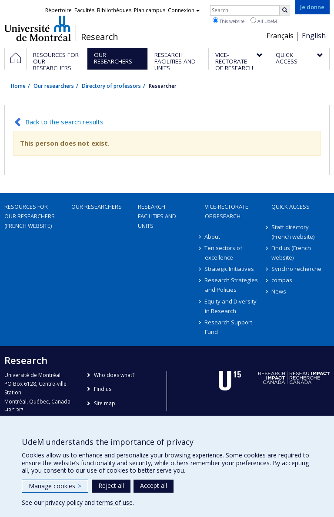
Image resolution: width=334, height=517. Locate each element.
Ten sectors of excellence (224, 252)
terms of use (115, 502)
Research (99, 37)
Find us (102, 389)
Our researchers (53, 86)
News (278, 291)
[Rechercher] (285, 10)
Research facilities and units (157, 216)
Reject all (111, 485)
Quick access (290, 206)
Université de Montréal (37, 28)
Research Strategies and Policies (231, 285)
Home (18, 86)
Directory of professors (111, 86)
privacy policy (64, 502)
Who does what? (114, 375)
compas (281, 280)
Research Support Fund (229, 327)
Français (280, 35)
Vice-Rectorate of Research (226, 211)
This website (228, 20)
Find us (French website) (291, 252)
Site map (104, 403)
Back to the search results (64, 121)
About (212, 236)
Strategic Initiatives (229, 269)
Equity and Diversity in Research (231, 306)
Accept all (153, 485)
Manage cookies (55, 486)
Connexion (184, 10)
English (314, 35)
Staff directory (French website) (292, 231)
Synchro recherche (296, 269)
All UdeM (263, 20)
